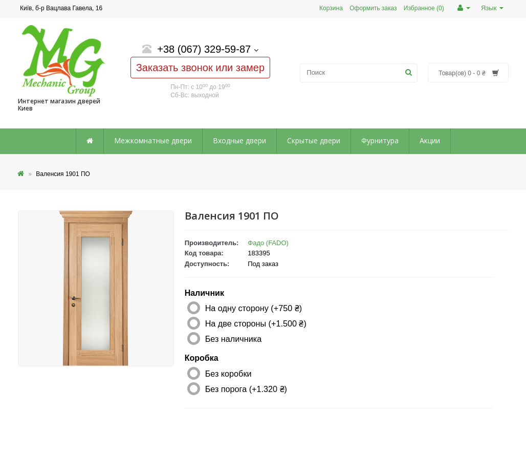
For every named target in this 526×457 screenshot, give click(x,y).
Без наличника (233, 338)
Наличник (204, 293)
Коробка (201, 358)
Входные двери (239, 140)
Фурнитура (380, 140)
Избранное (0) (424, 8)
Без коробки (228, 373)
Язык (492, 8)
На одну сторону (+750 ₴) (253, 308)
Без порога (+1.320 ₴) (246, 389)
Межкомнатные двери (153, 140)
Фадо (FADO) (268, 243)
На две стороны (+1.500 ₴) (255, 323)
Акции (430, 140)
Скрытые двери (313, 140)
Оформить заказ (373, 8)
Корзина (331, 8)
